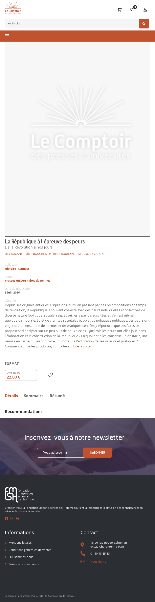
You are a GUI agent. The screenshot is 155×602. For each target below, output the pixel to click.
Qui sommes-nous (21, 557)
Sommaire (34, 395)
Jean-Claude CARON (90, 254)
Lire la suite (82, 346)
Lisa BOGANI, (14, 254)
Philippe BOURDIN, (62, 254)
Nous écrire (98, 561)
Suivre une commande (24, 564)
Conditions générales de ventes (30, 550)
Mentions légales (20, 542)
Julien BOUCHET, (36, 254)
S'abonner (97, 452)
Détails (11, 395)
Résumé (57, 395)
